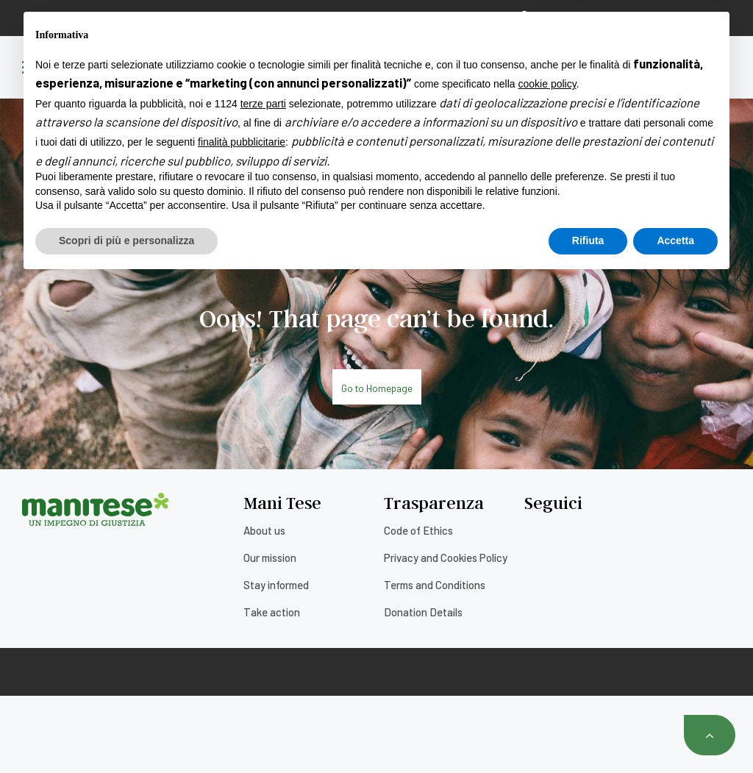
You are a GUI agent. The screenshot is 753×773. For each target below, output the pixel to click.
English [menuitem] (686, 17)
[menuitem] (695, 17)
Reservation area (571, 17)
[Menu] (33, 68)
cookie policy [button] (547, 577)
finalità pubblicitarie (241, 635)
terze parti (263, 596)
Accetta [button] (675, 732)
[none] (695, 17)
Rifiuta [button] (588, 732)
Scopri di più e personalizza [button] (126, 732)
